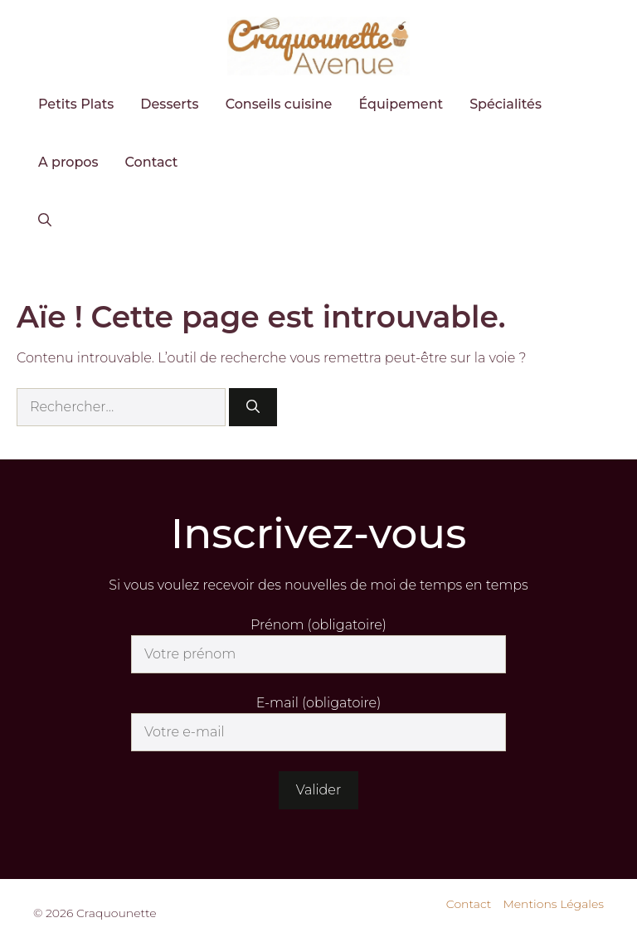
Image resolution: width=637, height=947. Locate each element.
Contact (151, 162)
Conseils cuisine (279, 104)
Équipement (400, 104)
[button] (45, 221)
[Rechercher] (253, 407)
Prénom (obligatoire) (318, 625)
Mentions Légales (553, 903)
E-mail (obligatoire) (319, 703)
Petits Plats (76, 104)
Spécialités (505, 104)
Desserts (169, 104)
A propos (68, 162)
